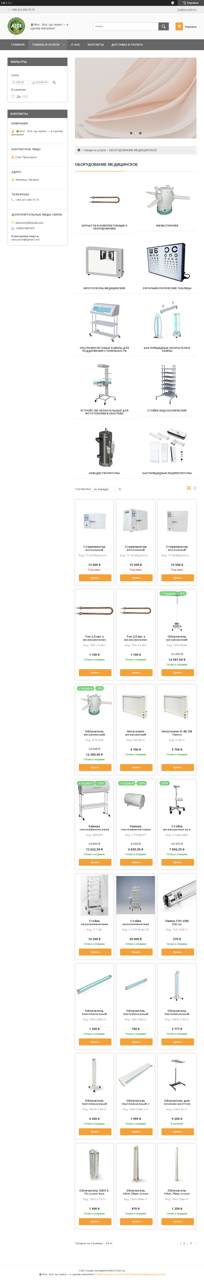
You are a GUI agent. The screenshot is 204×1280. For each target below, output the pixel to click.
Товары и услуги (45, 44)
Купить (95, 577)
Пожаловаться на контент (111, 1274)
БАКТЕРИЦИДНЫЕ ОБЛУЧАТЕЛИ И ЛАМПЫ (167, 349)
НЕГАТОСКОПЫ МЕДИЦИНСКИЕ (104, 288)
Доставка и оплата (127, 44)
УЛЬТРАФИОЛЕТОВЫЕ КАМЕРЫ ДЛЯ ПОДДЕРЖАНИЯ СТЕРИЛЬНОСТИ (104, 349)
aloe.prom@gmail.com (29, 222)
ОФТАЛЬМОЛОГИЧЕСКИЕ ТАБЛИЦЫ (167, 288)
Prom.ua (120, 1270)
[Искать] (163, 26)
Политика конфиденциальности (146, 1274)
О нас (75, 44)
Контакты (96, 44)
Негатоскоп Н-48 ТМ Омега (177, 733)
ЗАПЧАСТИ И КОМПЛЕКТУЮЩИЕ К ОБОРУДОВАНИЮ (104, 227)
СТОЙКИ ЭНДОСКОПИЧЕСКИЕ (167, 410)
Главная (18, 44)
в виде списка (195, 489)
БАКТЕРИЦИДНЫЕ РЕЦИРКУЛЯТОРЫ (167, 473)
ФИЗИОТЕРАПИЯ (167, 225)
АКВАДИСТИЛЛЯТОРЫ (104, 473)
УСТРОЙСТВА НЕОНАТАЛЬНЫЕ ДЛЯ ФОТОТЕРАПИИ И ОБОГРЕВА (104, 412)
